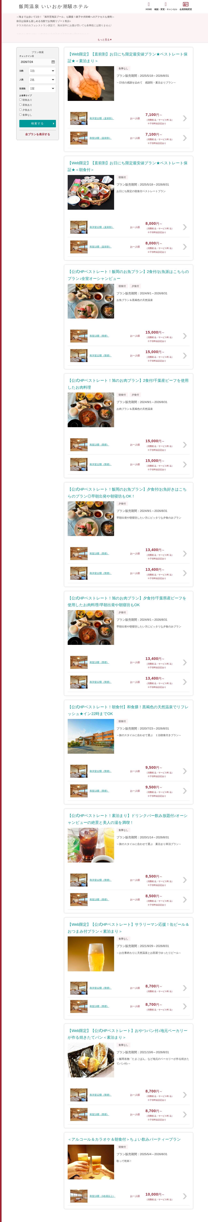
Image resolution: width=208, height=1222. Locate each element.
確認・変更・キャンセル (165, 6)
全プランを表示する (37, 134)
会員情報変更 (186, 6)
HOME (149, 6)
